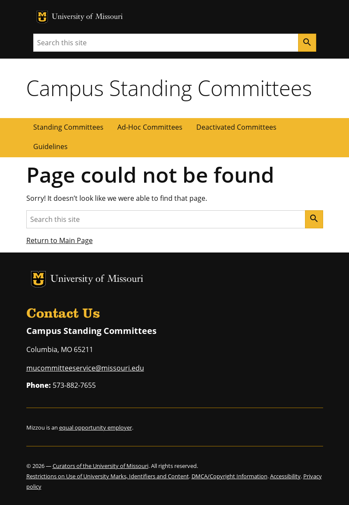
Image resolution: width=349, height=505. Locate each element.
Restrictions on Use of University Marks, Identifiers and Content (107, 476)
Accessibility (285, 476)
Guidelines (50, 146)
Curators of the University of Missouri (100, 466)
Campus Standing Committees (169, 88)
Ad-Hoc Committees (149, 127)
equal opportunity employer (95, 427)
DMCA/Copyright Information (229, 476)
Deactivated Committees (236, 127)
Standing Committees (68, 127)
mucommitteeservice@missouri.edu (85, 368)
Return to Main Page (59, 240)
